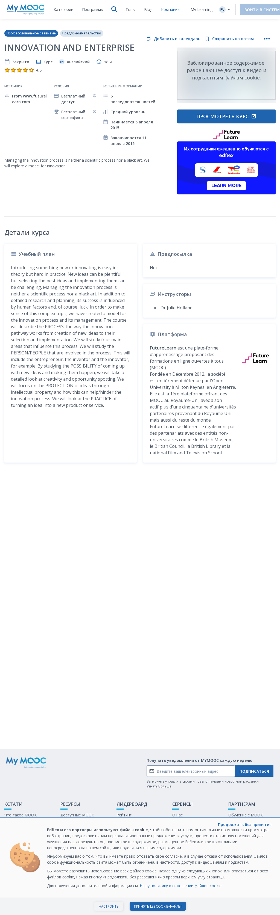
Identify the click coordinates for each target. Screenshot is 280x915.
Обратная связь (19, 823)
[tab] (63, 9)
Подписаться (254, 771)
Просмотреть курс (226, 116)
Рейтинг (124, 815)
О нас (177, 815)
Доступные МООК (77, 815)
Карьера (236, 831)
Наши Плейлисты (76, 823)
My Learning (201, 9)
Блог (64, 831)
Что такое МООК (20, 815)
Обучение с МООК (245, 815)
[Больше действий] (267, 39)
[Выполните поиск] (114, 9)
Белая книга (239, 823)
